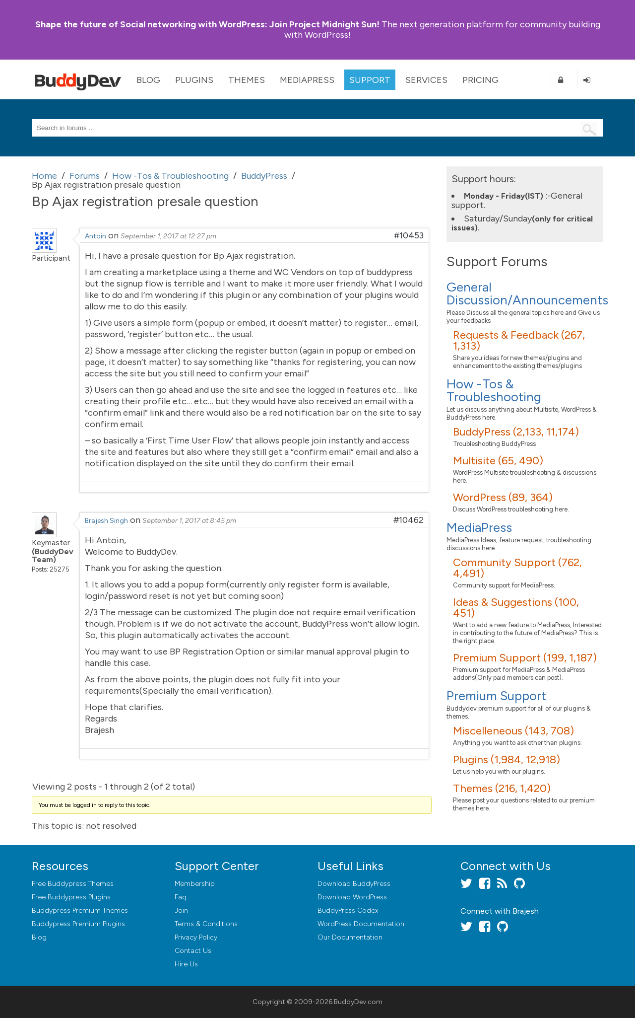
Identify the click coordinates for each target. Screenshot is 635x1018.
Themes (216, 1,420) (502, 788)
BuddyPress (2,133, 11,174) (516, 431)
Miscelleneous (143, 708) (513, 730)
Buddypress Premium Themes (80, 910)
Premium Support (496, 696)
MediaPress (307, 79)
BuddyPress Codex (348, 910)
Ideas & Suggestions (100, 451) (516, 607)
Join (181, 910)
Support (369, 79)
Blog (148, 79)
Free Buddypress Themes (73, 883)
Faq (181, 897)
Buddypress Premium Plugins (78, 924)
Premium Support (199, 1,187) (525, 657)
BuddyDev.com (358, 1002)
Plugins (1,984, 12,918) (506, 759)
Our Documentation (350, 937)
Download (354, 883)
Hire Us (186, 964)
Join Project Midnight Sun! (207, 24)
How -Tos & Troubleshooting (493, 390)
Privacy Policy (196, 937)
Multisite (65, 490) (498, 460)
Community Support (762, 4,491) (517, 568)
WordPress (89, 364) (503, 497)
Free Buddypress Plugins (71, 897)
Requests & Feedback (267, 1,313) (519, 340)
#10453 (409, 235)
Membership (195, 883)
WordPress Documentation (361, 924)
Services (426, 79)
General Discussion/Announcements (527, 293)
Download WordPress (352, 897)
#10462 (408, 519)
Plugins (194, 79)
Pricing (480, 79)
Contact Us (193, 950)
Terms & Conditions (206, 924)
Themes (246, 79)
